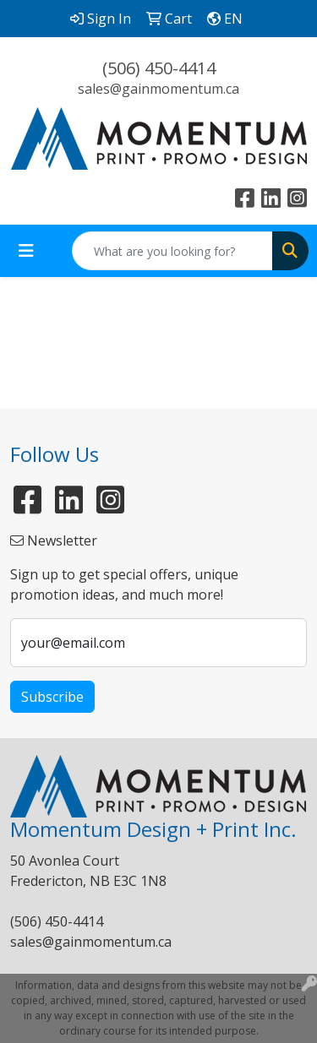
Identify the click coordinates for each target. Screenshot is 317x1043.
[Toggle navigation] (26, 251)
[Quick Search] (172, 250)
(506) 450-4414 (159, 68)
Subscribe (52, 696)
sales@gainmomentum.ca (158, 88)
